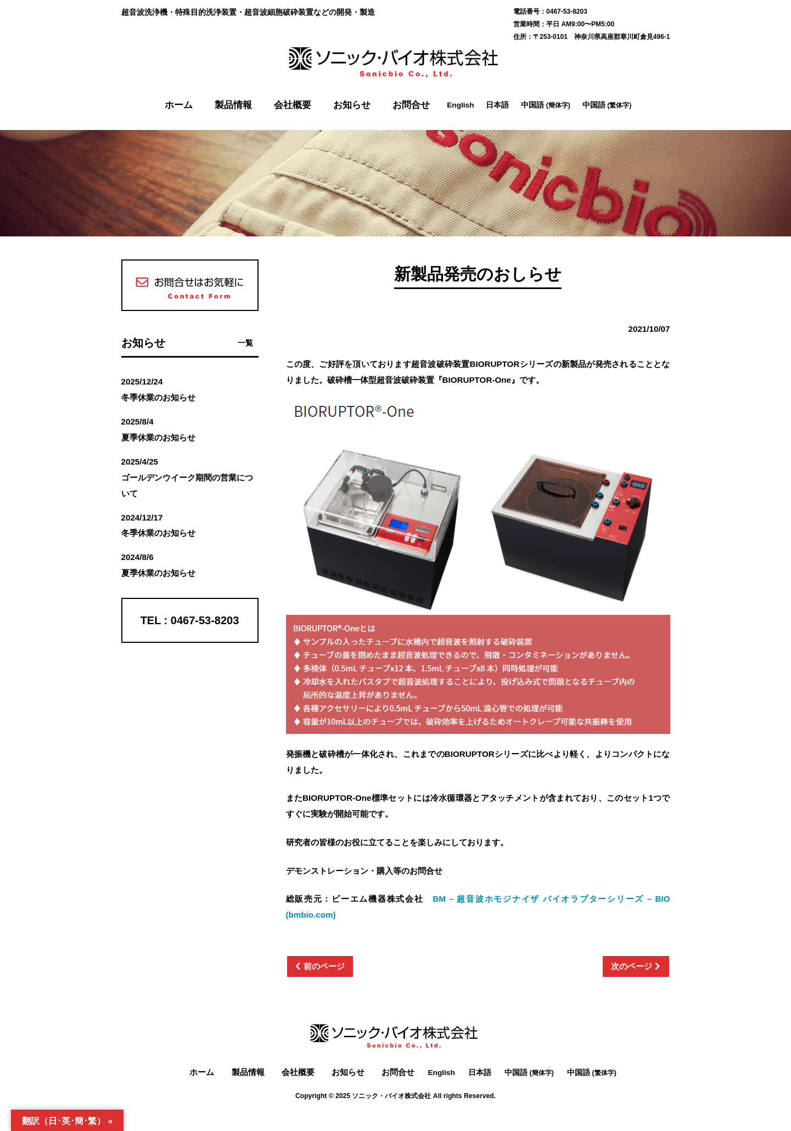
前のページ (324, 966)
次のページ (631, 966)
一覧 (245, 342)
